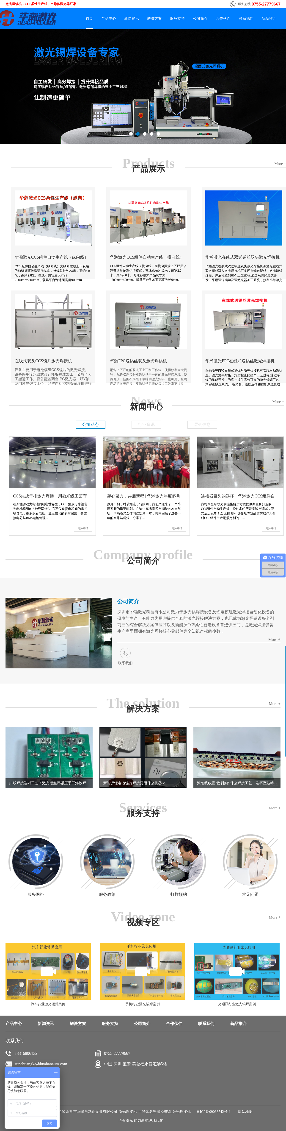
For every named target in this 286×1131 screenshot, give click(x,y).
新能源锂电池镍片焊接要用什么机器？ (134, 783)
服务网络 (36, 894)
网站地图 (244, 1112)
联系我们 (125, 663)
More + (274, 639)
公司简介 (128, 601)
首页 (89, 18)
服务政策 (107, 894)
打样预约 (178, 894)
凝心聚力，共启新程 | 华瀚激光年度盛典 (143, 496)
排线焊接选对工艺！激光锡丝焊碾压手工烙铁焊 (47, 783)
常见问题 (250, 894)
